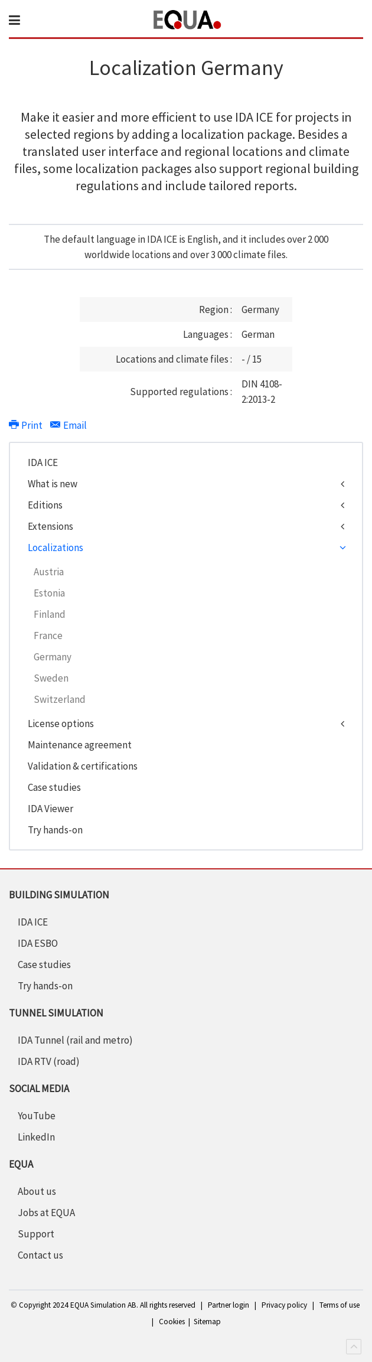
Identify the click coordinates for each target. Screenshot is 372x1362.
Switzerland (60, 699)
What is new (52, 483)
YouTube (37, 1115)
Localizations (55, 547)
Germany (52, 656)
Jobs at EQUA (46, 1212)
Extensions (50, 526)
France (48, 635)
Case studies (54, 787)
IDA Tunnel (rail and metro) (75, 1040)
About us (37, 1191)
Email (68, 425)
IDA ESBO (38, 943)
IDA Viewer (50, 808)
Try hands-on (55, 829)
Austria (49, 571)
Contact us (40, 1255)
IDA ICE (43, 462)
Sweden (51, 678)
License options (61, 723)
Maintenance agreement (80, 744)
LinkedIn (36, 1136)
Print (26, 425)
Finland (50, 614)
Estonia (49, 592)
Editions (45, 504)
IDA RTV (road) (49, 1061)
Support (36, 1233)
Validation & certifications (83, 766)
